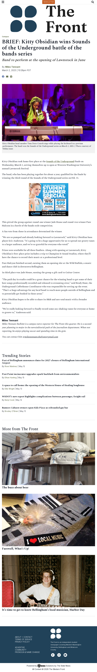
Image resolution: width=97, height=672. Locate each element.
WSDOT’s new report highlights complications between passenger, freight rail (43, 396)
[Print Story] (11, 76)
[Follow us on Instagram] (59, 656)
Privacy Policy (22, 642)
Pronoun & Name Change (27, 652)
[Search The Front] (93, 2)
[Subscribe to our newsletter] (65, 656)
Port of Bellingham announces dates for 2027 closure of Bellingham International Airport (45, 362)
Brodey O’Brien (11, 411)
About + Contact (23, 637)
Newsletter (48, 2)
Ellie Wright (9, 389)
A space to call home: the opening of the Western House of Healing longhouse (43, 385)
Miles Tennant (12, 67)
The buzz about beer (15, 487)
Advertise (20, 647)
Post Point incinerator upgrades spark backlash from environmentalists (40, 374)
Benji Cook (9, 400)
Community (20, 650)
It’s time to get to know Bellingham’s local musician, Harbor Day (43, 610)
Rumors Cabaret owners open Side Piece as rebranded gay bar (35, 408)
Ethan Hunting (11, 377)
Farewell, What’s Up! (15, 549)
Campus (5, 37)
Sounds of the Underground (61, 161)
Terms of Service (23, 639)
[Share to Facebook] (3, 76)
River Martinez (11, 366)
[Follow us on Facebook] (53, 656)
